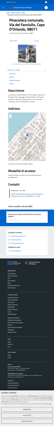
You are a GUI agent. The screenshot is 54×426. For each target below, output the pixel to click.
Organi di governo (12, 273)
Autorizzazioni (11, 329)
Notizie (9, 342)
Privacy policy (48, 404)
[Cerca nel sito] (46, 7)
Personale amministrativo (14, 285)
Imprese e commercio (13, 304)
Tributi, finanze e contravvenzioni (15, 322)
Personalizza (27, 409)
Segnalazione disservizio (13, 385)
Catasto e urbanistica (13, 309)
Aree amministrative (12, 276)
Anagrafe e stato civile (13, 297)
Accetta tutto (27, 415)
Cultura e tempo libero (13, 300)
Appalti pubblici (11, 307)
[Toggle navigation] (3, 7)
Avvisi (9, 346)
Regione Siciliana (11, 2)
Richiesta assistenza (12, 387)
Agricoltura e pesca (12, 332)
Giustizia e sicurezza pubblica (14, 320)
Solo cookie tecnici (27, 421)
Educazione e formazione (13, 318)
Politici (9, 283)
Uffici (9, 278)
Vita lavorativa (11, 302)
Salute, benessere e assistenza (15, 327)
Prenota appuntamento (13, 383)
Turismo (9, 312)
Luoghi (23, 13)
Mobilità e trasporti (12, 314)
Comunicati (10, 344)
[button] (16, 2)
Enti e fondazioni (11, 280)
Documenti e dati (12, 288)
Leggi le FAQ (10, 380)
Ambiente (10, 325)
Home (8, 13)
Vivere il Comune (15, 13)
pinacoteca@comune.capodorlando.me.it (29, 194)
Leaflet (35, 160)
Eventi (9, 357)
